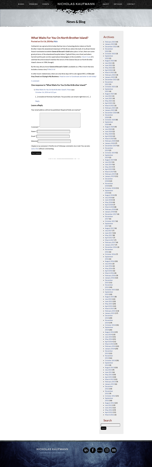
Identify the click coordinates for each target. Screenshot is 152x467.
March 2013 (109, 379)
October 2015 (110, 290)
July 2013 (108, 370)
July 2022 (108, 63)
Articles (118, 4)
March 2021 (109, 105)
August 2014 (109, 332)
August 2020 (109, 127)
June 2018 (108, 200)
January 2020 (110, 143)
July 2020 (108, 129)
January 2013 (110, 384)
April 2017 (109, 238)
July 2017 (108, 230)
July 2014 (108, 334)
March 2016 (109, 273)
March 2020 (109, 138)
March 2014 (109, 344)
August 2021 (109, 94)
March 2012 (109, 415)
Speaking (33, 4)
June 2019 (108, 164)
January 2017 (110, 245)
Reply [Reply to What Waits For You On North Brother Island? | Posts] (37, 101)
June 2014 (108, 337)
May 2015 (109, 304)
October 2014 (110, 325)
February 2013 (110, 382)
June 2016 (108, 266)
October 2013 (110, 360)
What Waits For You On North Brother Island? (59, 37)
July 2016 (108, 264)
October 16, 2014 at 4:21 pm (45, 92)
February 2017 (110, 242)
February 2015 (110, 311)
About (106, 4)
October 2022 (110, 53)
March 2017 (109, 240)
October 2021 (110, 86)
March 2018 (109, 207)
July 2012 (108, 405)
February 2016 (110, 275)
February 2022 (110, 75)
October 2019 (110, 153)
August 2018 (109, 195)
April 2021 (109, 103)
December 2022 (111, 46)
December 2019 (111, 146)
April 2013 (109, 377)
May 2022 (109, 68)
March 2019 (109, 172)
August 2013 (109, 367)
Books (21, 4)
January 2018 (110, 212)
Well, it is (51, 69)
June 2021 (108, 98)
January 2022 (110, 77)
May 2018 (109, 202)
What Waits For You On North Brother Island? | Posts (53, 90)
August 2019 (109, 160)
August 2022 (109, 61)
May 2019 (109, 167)
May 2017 (109, 235)
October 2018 (110, 188)
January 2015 (110, 313)
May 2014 (109, 339)
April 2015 (109, 306)
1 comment (35, 81)
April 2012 (109, 412)
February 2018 (110, 209)
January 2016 (110, 278)
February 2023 (110, 42)
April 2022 (109, 70)
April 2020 (109, 136)
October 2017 (110, 221)
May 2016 (109, 268)
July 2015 (108, 299)
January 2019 (110, 176)
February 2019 (110, 174)
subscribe (34, 149)
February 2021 (110, 108)
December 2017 (111, 214)
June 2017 (108, 233)
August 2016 (109, 261)
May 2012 (109, 410)
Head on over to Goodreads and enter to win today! (77, 76)
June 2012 (108, 408)
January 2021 (110, 110)
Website (34, 141)
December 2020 (111, 113)
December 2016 (111, 247)
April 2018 (109, 205)
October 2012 (110, 396)
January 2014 (110, 349)
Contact (131, 4)
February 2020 (110, 141)
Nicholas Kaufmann (76, 4)
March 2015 (109, 308)
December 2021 (111, 79)
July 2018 (108, 197)
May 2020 (109, 134)
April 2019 (109, 169)
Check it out (86, 57)
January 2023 (110, 44)
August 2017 (109, 228)
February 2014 (110, 346)
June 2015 (108, 301)
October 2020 (110, 120)
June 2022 (108, 65)
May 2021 (109, 101)
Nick (56, 41)
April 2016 (109, 271)
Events (46, 4)
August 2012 (109, 403)
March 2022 (109, 72)
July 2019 (108, 162)
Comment (35, 127)
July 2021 (108, 96)
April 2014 (109, 341)
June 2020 (108, 131)
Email (33, 136)
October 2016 (110, 254)
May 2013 (109, 374)
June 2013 (108, 372)
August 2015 (109, 297)
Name (34, 131)
